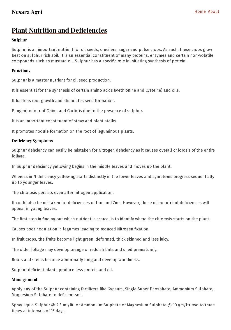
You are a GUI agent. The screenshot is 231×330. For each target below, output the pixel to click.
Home (200, 11)
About (213, 11)
